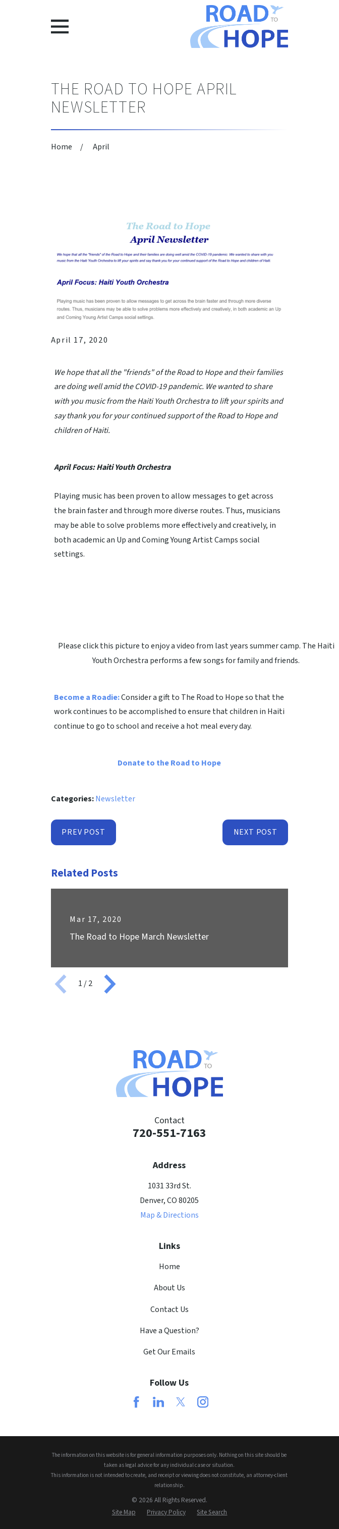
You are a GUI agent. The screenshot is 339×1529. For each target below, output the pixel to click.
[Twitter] (180, 1401)
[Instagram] (202, 1401)
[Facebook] (136, 1401)
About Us (169, 1287)
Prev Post (83, 832)
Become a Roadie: (87, 697)
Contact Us (169, 1309)
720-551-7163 (169, 1133)
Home (169, 1266)
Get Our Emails (169, 1351)
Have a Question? (169, 1330)
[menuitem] (124, 1512)
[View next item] (110, 984)
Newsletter (115, 798)
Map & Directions (169, 1215)
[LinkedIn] (158, 1401)
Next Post (255, 832)
